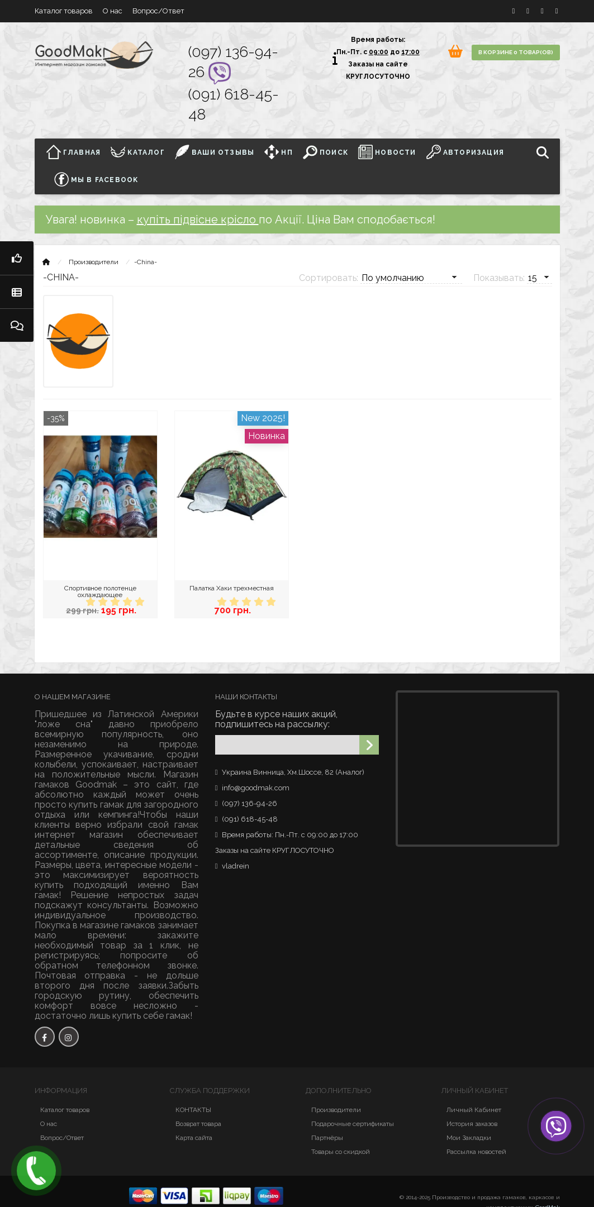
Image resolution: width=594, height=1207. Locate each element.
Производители (93, 262)
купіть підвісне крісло (198, 219)
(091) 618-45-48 (250, 819)
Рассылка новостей (476, 1152)
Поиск (325, 152)
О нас (112, 11)
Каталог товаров (64, 11)
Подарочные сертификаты (352, 1124)
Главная (76, 152)
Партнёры (327, 1138)
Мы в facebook (96, 179)
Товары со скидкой (340, 1152)
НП (278, 152)
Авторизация (465, 152)
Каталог (138, 152)
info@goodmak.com (255, 788)
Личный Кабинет (473, 1110)
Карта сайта (193, 1138)
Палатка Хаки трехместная (231, 588)
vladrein (235, 866)
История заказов (471, 1124)
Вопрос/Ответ (158, 11)
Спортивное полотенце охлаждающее (100, 591)
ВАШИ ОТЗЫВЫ (214, 152)
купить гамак (96, 804)
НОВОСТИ (387, 152)
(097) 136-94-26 (249, 803)
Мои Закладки (468, 1138)
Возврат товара (198, 1124)
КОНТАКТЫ (193, 1110)
